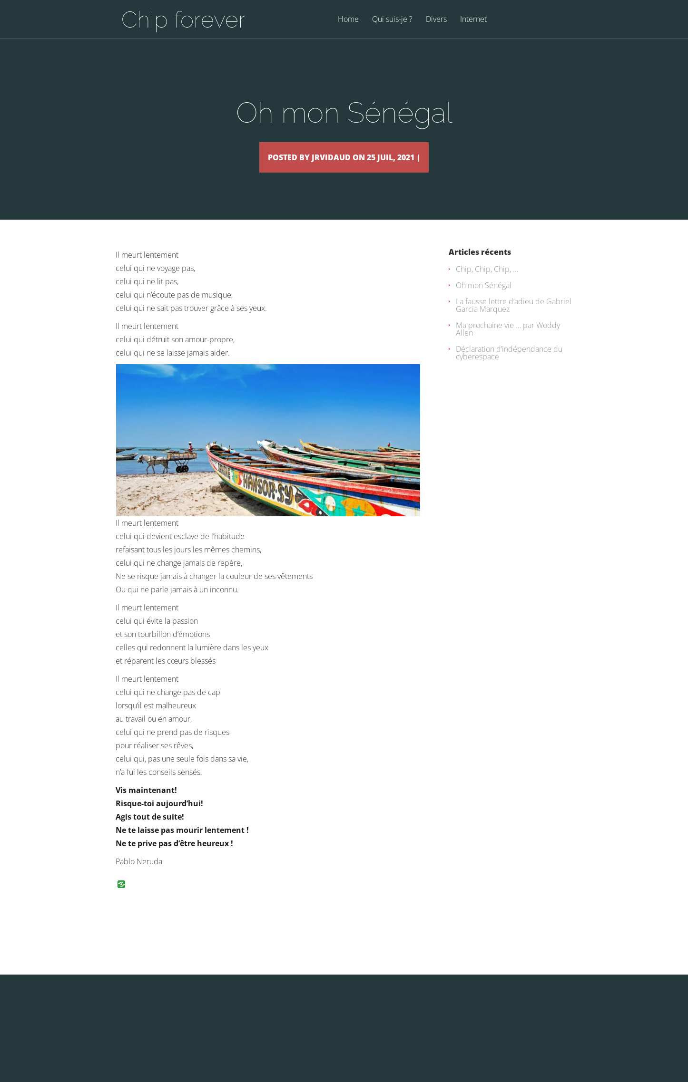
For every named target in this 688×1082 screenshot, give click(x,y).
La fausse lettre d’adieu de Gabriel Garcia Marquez (513, 319)
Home (348, 19)
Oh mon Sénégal (483, 299)
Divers (436, 19)
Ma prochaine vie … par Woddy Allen (508, 343)
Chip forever (183, 19)
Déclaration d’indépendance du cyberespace (509, 366)
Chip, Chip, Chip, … (487, 283)
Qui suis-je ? (392, 19)
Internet (473, 19)
